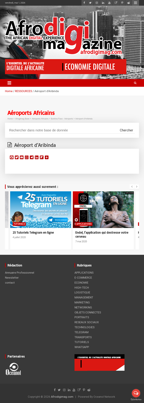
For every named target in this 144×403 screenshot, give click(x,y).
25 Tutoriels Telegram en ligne (33, 232)
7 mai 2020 (81, 241)
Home (10, 119)
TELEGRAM (81, 332)
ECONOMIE (81, 282)
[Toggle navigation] (9, 83)
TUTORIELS (19, 224)
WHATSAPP (81, 347)
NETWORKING (83, 307)
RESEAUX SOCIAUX (86, 322)
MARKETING (82, 302)
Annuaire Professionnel (19, 272)
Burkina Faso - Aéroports (62, 119)
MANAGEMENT (83, 297)
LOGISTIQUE (82, 292)
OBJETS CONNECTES (87, 312)
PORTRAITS (81, 317)
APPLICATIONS (84, 224)
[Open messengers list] (136, 393)
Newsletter (12, 277)
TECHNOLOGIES (84, 327)
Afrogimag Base (22, 119)
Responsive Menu (135, 3)
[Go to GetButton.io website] (136, 400)
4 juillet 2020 (19, 237)
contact (10, 282)
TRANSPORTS (83, 337)
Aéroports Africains (40, 119)
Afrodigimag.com (62, 396)
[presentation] (132, 186)
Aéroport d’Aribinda (83, 119)
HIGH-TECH (81, 287)
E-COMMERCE (83, 277)
